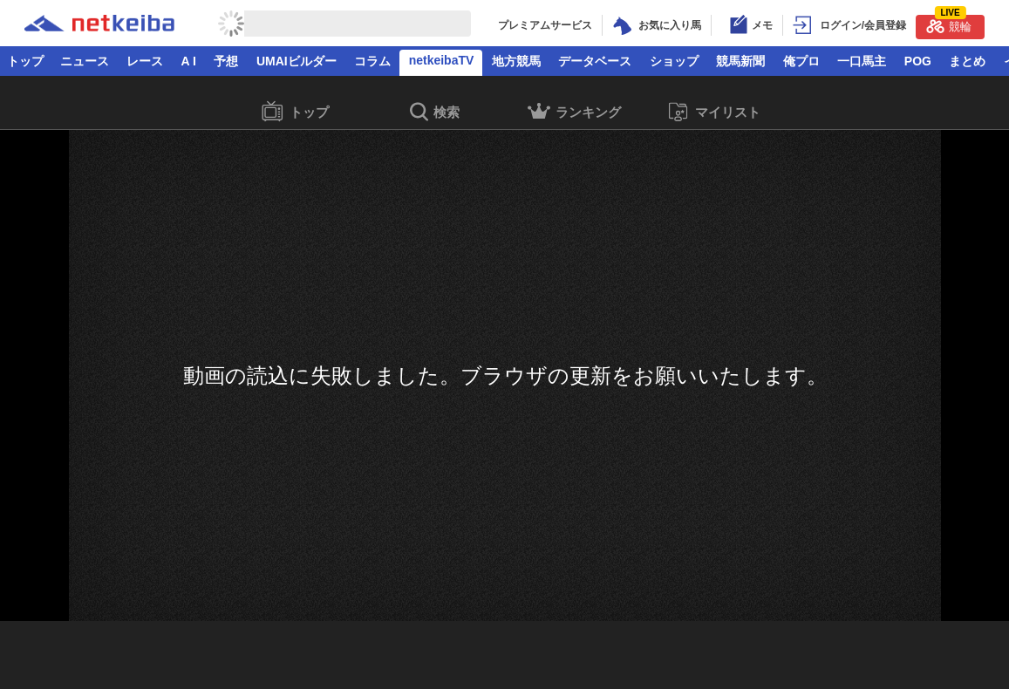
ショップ (674, 61)
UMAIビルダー (296, 61)
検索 (435, 113)
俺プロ (801, 61)
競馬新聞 (740, 61)
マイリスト (713, 112)
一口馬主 (861, 61)
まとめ (967, 61)
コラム (372, 61)
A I (188, 61)
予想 (226, 61)
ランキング (574, 114)
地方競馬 (516, 61)
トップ (25, 61)
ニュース (84, 61)
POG (917, 61)
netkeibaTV (441, 60)
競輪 (949, 24)
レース (144, 61)
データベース (594, 61)
